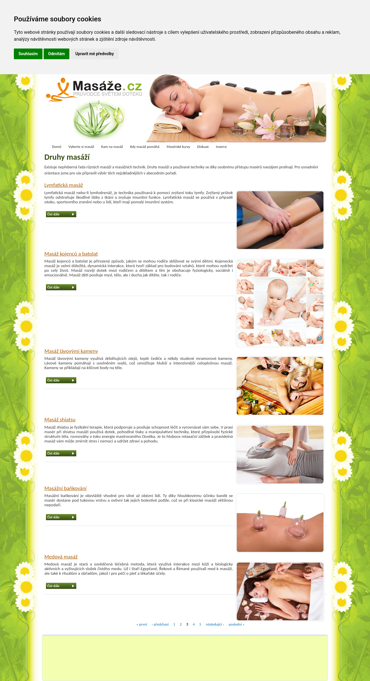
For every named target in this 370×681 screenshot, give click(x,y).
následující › (215, 624)
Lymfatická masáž (64, 185)
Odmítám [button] (56, 53)
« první (141, 624)
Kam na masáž (112, 146)
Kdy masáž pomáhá (145, 146)
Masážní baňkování (66, 488)
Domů (56, 146)
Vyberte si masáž (81, 146)
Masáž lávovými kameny (71, 351)
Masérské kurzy (178, 146)
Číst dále (53, 214)
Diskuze (203, 146)
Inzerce (221, 146)
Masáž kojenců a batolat (71, 253)
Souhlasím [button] (28, 53)
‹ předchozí (160, 624)
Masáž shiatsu (60, 419)
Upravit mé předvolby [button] (94, 53)
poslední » (236, 624)
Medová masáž (61, 556)
